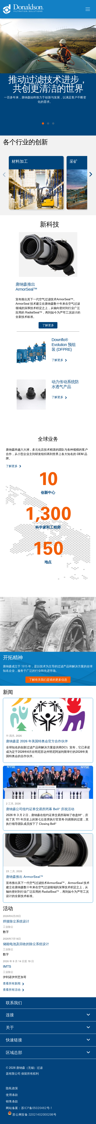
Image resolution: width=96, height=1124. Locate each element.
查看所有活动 (11, 989)
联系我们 (14, 1002)
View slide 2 (48, 123)
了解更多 (48, 325)
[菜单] (87, 9)
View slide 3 (53, 123)
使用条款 (12, 1095)
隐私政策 (12, 1088)
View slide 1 (43, 123)
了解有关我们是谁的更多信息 (48, 679)
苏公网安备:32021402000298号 (34, 1114)
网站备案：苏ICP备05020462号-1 (29, 1108)
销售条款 (12, 1101)
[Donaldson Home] (42, 9)
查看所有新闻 (11, 983)
